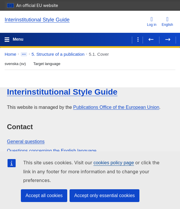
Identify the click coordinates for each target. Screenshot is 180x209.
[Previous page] (151, 39)
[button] (167, 54)
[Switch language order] (29, 63)
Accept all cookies (44, 195)
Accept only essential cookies (104, 195)
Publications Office (116, 107)
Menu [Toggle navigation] (17, 39)
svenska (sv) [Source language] (15, 64)
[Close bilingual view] (64, 64)
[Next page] (167, 39)
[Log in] (152, 22)
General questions (26, 141)
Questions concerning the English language (52, 150)
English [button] (167, 21)
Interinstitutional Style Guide (37, 20)
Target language (46, 64)
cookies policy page (113, 162)
